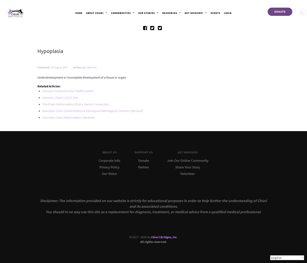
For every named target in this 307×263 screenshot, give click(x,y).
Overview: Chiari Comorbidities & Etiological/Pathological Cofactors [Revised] (92, 111)
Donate (143, 160)
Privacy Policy (109, 167)
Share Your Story (187, 167)
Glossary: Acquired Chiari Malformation (68, 91)
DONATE (280, 11)
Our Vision (109, 174)
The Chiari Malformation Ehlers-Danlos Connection (75, 104)
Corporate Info (109, 160)
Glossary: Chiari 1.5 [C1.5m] (60, 97)
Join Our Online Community (187, 160)
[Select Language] (287, 257)
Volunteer (187, 174)
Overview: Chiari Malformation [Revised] (68, 117)
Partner (143, 167)
